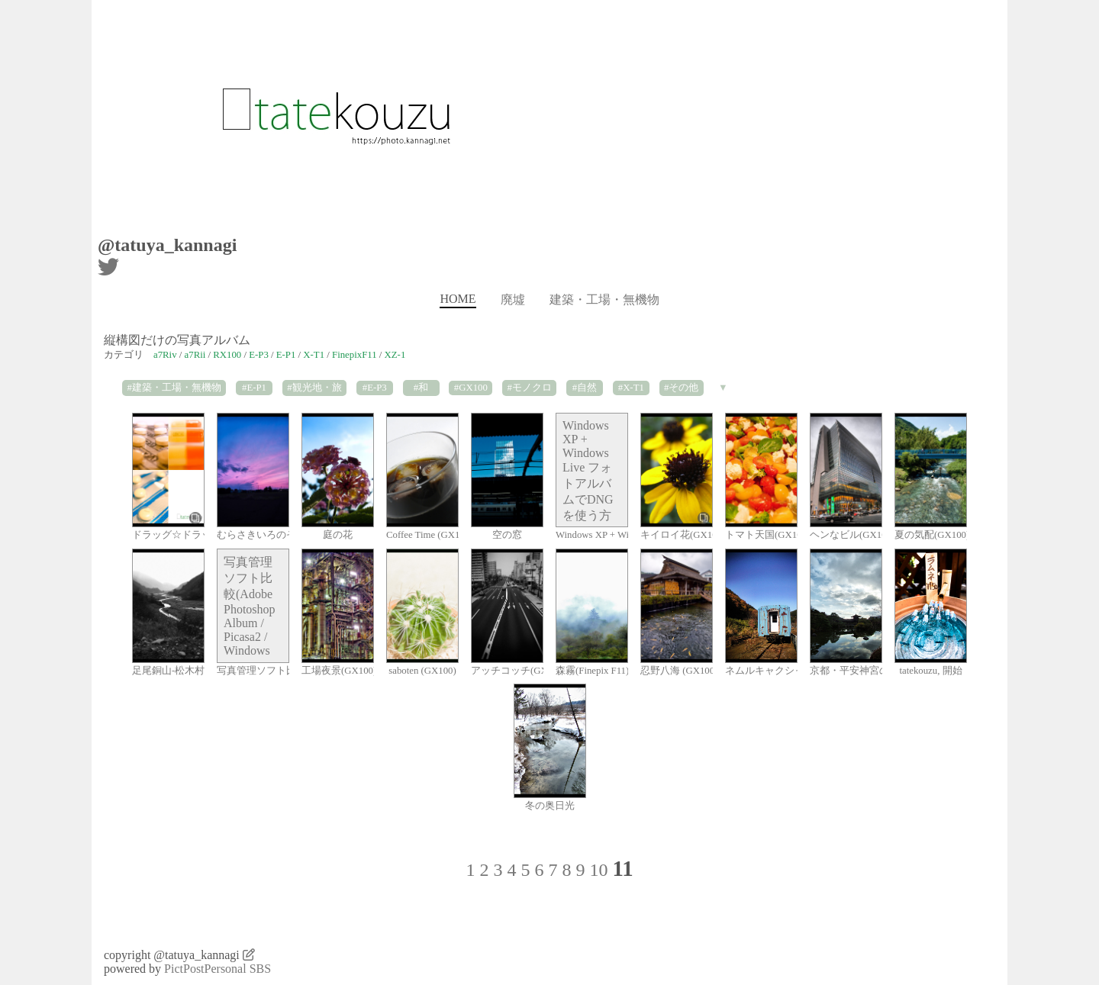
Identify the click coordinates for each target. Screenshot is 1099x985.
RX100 (227, 354)
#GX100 (471, 387)
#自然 (584, 387)
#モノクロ (529, 387)
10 (598, 870)
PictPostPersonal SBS (217, 968)
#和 (421, 387)
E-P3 (259, 354)
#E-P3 (375, 387)
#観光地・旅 (314, 387)
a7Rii (195, 354)
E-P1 (286, 354)
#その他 (681, 387)
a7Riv (165, 354)
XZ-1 (395, 354)
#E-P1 (254, 387)
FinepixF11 (354, 354)
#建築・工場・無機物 (174, 387)
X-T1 (313, 354)
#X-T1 (631, 387)
